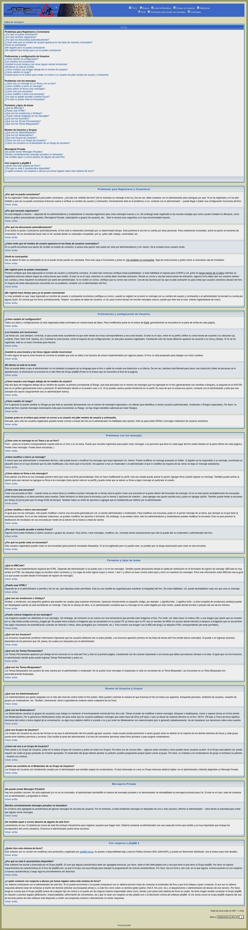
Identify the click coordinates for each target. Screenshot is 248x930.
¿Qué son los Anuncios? (17, 118)
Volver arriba (11, 204)
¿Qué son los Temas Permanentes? (23, 121)
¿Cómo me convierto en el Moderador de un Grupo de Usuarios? (37, 143)
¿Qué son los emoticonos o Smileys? (23, 113)
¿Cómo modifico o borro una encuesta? (24, 94)
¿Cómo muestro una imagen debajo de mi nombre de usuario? (36, 69)
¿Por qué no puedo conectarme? (21, 34)
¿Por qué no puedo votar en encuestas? (25, 99)
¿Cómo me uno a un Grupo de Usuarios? (25, 140)
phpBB (128, 925)
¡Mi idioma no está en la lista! (19, 67)
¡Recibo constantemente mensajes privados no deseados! (34, 154)
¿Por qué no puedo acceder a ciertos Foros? (27, 96)
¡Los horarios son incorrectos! (19, 61)
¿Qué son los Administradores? (20, 132)
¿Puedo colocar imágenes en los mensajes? (27, 116)
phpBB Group (86, 851)
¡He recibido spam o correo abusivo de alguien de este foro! (35, 157)
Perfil (141, 12)
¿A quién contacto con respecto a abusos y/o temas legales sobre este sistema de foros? (49, 171)
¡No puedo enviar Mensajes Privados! (23, 151)
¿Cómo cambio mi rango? (18, 72)
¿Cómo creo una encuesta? (19, 91)
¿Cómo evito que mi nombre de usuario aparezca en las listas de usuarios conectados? (49, 42)
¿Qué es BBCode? (14, 108)
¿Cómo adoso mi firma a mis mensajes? (25, 88)
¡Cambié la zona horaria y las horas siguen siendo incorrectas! (36, 64)
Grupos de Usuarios (184, 8)
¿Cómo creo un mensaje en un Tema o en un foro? (30, 83)
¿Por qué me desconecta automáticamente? (27, 39)
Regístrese (203, 8)
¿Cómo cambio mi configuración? (21, 59)
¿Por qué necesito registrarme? (20, 37)
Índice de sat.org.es (14, 22)
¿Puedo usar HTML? (15, 110)
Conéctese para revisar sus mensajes (166, 12)
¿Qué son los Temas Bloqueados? (22, 124)
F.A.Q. (133, 8)
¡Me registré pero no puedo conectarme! (25, 47)
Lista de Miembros (161, 8)
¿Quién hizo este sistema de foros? (22, 165)
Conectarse (194, 12)
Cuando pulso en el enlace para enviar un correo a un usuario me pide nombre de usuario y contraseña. (57, 75)
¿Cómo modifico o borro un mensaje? (24, 86)
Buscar (144, 8)
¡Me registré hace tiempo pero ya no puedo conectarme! (33, 50)
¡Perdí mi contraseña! (15, 45)
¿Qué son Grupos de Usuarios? (21, 138)
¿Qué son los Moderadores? (19, 135)
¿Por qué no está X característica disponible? (27, 168)
